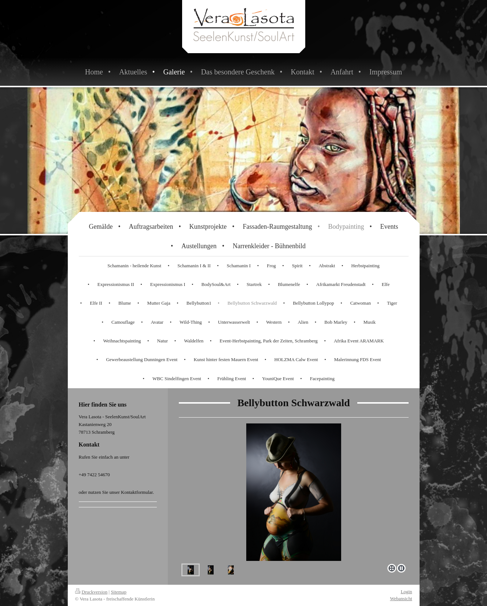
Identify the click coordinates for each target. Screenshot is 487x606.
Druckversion (91, 592)
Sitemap (118, 592)
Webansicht (401, 598)
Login (406, 591)
